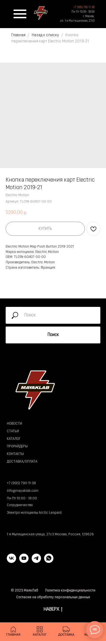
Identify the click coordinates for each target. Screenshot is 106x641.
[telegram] (36, 561)
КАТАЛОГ (13, 439)
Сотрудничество (20, 505)
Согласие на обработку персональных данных (53, 597)
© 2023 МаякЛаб (24, 590)
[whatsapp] (48, 561)
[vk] (11, 561)
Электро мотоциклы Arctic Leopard (34, 513)
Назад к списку (46, 35)
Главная (18, 35)
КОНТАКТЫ (15, 454)
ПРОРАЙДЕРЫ (17, 446)
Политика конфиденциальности (70, 590)
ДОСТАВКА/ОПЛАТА (22, 461)
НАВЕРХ (53, 610)
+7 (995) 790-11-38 (21, 483)
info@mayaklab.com (22, 491)
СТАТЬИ (13, 431)
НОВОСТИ (14, 423)
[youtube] (24, 561)
